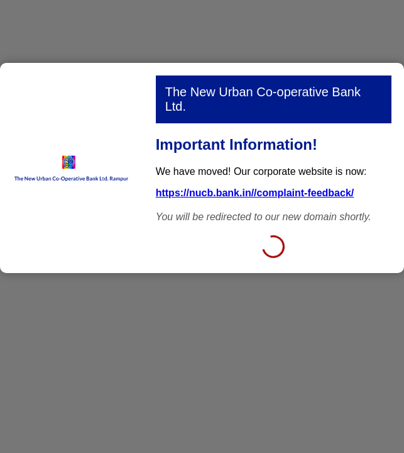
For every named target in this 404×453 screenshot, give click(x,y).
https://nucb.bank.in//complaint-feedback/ (255, 192)
